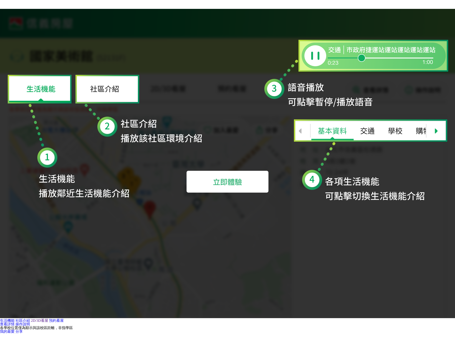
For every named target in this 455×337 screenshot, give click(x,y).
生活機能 (7, 320)
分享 (19, 331)
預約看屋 (56, 320)
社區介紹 (22, 320)
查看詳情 (7, 324)
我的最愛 (7, 331)
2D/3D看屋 (39, 320)
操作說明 (22, 324)
